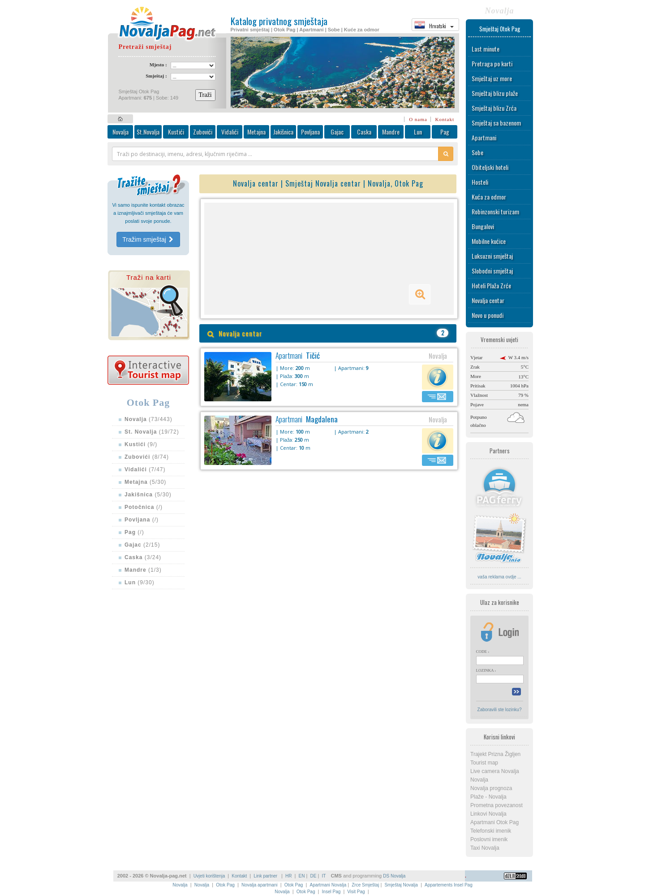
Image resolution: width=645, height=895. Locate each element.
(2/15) (142, 545)
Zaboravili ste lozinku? (499, 709)
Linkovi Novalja (488, 814)
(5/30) (145, 482)
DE (313, 875)
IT (324, 875)
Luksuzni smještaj (492, 256)
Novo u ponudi (487, 315)
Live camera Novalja (494, 771)
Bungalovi (483, 226)
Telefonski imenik (490, 831)
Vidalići (229, 131)
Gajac (337, 131)
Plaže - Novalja (488, 797)
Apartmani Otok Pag (494, 822)
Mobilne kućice (489, 241)
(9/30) (140, 582)
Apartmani (484, 137)
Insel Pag (331, 891)
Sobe (477, 152)
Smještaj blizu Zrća (494, 108)
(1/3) (143, 570)
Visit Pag (356, 891)
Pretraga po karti (492, 63)
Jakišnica (283, 131)
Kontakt (444, 119)
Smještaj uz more (492, 78)
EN (302, 875)
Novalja (120, 131)
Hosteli (480, 182)
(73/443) (148, 419)
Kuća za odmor (489, 196)
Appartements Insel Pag (449, 884)
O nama (418, 119)
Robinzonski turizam (495, 211)
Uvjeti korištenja (209, 875)
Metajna (256, 131)
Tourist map (484, 763)
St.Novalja (148, 131)
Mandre (391, 131)
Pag (444, 131)
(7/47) (145, 469)
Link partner (266, 875)
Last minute (485, 48)
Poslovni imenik (488, 839)
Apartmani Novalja (328, 884)
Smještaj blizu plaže (495, 93)
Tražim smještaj (148, 239)
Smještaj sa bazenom (496, 122)
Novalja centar (488, 300)
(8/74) (147, 457)
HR (288, 875)
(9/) (141, 444)
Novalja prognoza (491, 788)
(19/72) (152, 432)
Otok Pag (225, 884)
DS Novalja (394, 875)
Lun (418, 131)
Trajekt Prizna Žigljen (495, 754)
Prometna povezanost (496, 805)
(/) (144, 507)
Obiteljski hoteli (490, 167)
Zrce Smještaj (365, 884)
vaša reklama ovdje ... (499, 576)
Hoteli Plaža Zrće (491, 285)
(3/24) (143, 557)
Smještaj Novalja (400, 884)
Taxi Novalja (484, 848)
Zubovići (202, 131)
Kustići (176, 131)
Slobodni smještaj (492, 270)
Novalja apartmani (259, 884)
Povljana (310, 131)
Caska (364, 131)
